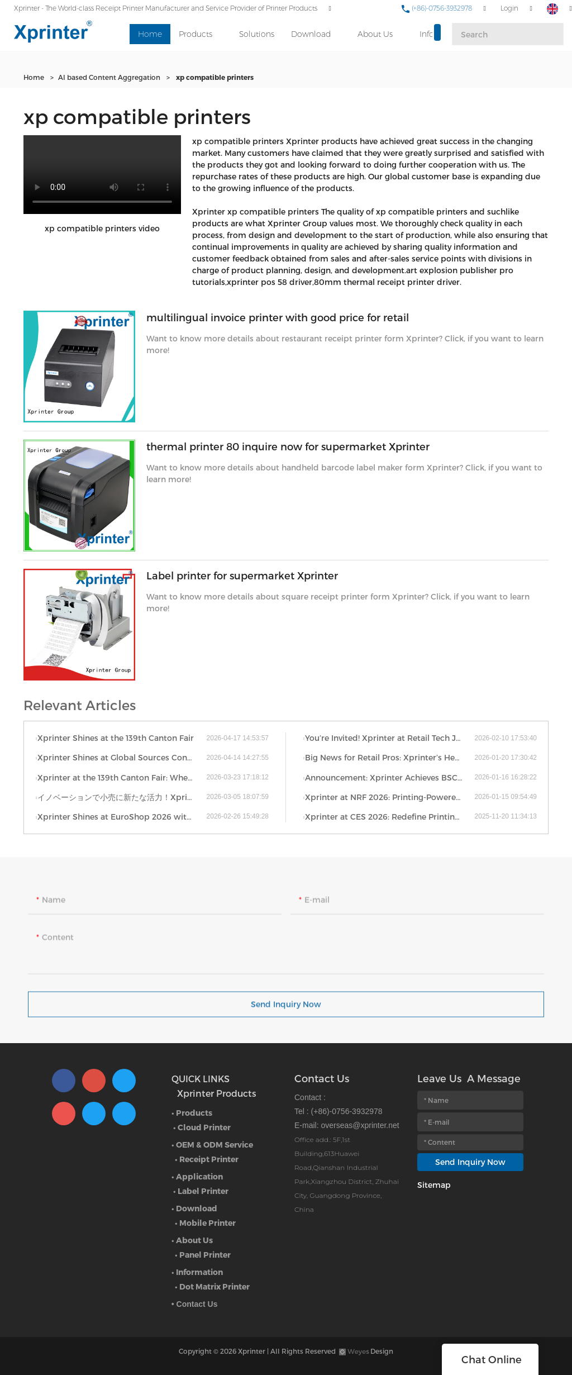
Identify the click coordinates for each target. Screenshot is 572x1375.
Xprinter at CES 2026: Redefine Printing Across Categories (389, 816)
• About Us (192, 1240)
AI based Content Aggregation (109, 77)
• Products (191, 1112)
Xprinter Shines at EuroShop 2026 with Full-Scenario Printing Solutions (121, 816)
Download (311, 34)
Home (150, 34)
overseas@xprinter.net (360, 1125)
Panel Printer (205, 1254)
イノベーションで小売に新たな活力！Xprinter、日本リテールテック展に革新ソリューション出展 (121, 797)
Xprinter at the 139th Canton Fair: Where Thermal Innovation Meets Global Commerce (121, 777)
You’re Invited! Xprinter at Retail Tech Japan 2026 (389, 738)
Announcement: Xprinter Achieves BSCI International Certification (389, 777)
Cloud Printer (204, 1127)
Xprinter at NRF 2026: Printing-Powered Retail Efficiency (389, 797)
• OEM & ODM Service (212, 1144)
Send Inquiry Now (286, 1009)
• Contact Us (194, 1304)
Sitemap (434, 1185)
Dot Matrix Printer (214, 1286)
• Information (197, 1272)
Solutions (256, 34)
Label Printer (203, 1191)
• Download (194, 1208)
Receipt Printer (209, 1159)
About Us (375, 34)
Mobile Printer (207, 1222)
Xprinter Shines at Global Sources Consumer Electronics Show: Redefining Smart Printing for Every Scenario (121, 757)
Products (195, 34)
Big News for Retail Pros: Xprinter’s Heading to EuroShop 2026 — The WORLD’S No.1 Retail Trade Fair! (389, 757)
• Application (197, 1176)
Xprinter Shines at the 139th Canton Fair (115, 738)
